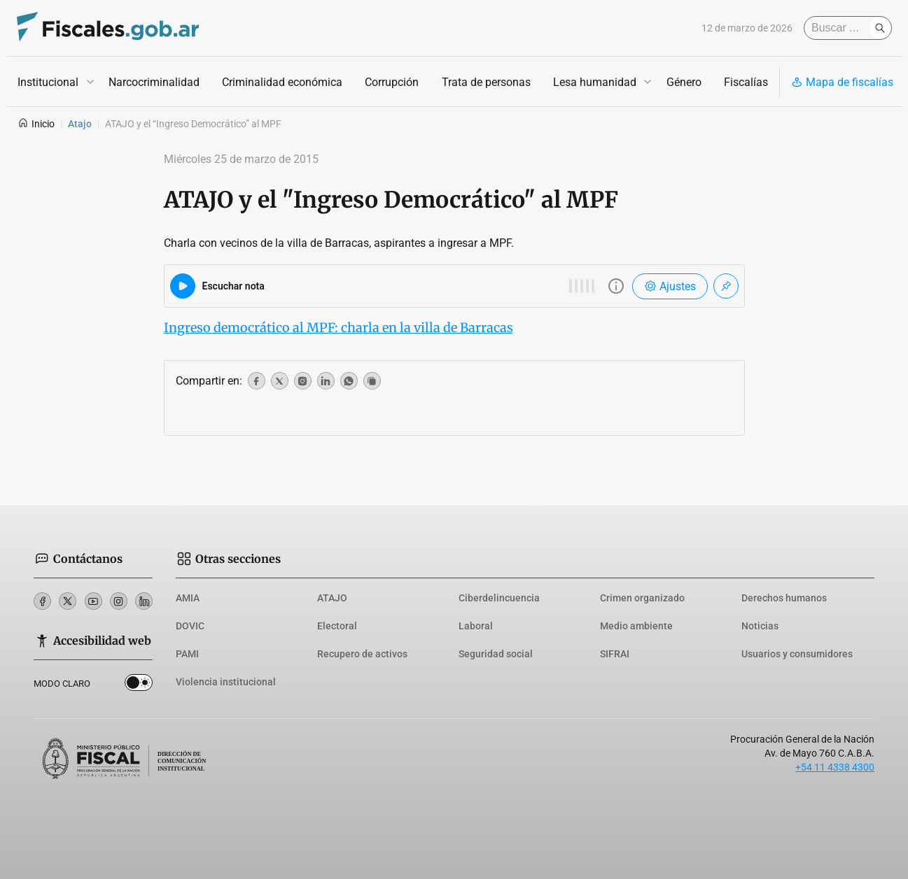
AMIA (188, 597)
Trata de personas (485, 82)
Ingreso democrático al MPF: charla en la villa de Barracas (338, 328)
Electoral (337, 625)
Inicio (36, 123)
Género (683, 82)
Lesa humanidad (594, 82)
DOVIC (190, 625)
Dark (139, 683)
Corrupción (392, 82)
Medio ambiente (636, 625)
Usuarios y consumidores (797, 653)
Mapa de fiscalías (842, 82)
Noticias (759, 625)
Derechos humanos (784, 597)
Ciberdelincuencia (499, 597)
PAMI (187, 653)
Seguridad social (496, 653)
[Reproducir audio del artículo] (182, 286)
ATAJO (332, 597)
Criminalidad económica (282, 82)
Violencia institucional (226, 681)
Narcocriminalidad (154, 82)
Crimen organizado (642, 597)
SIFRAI (614, 653)
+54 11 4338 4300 (834, 767)
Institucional (48, 82)
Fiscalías (745, 82)
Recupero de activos (362, 653)
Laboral (476, 625)
